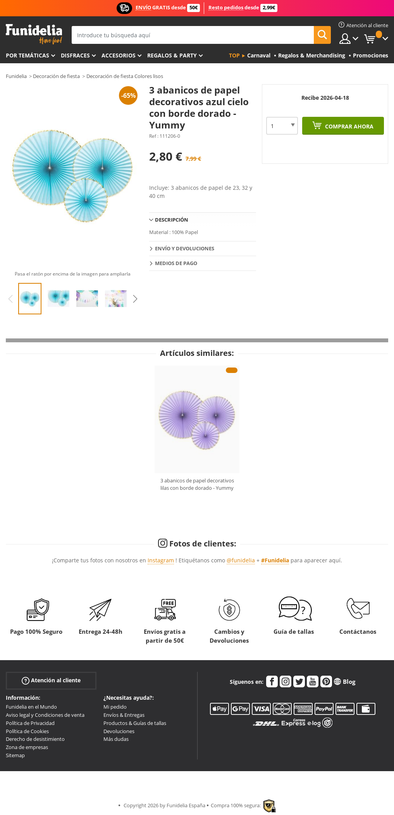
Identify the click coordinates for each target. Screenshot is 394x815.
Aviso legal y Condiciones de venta (45, 714)
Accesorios (119, 55)
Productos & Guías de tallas (134, 723)
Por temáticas (27, 55)
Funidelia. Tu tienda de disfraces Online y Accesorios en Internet (34, 34)
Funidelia (16, 76)
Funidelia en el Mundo (31, 706)
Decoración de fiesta (56, 76)
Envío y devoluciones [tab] (184, 248)
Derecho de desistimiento (35, 738)
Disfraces (75, 55)
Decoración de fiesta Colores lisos (124, 76)
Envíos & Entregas (124, 714)
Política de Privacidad (30, 723)
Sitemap (15, 755)
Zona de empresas (27, 747)
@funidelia (241, 560)
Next (135, 299)
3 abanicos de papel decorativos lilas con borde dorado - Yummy (197, 484)
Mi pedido (115, 706)
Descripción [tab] (171, 219)
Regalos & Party (172, 55)
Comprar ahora (348, 126)
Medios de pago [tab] (176, 263)
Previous (10, 299)
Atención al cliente (51, 680)
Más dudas (116, 738)
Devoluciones (118, 731)
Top (234, 55)
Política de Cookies (27, 731)
